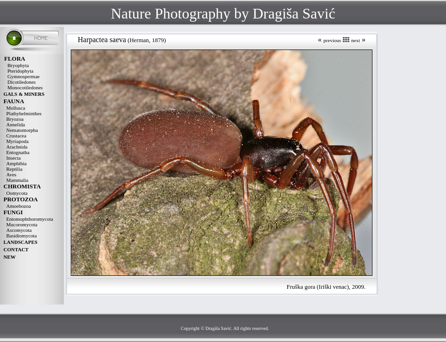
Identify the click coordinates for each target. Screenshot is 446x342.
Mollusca (15, 108)
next (355, 40)
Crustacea (16, 135)
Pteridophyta (20, 71)
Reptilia (14, 169)
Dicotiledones (21, 82)
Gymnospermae (23, 76)
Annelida (15, 124)
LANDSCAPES (20, 242)
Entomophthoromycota (29, 219)
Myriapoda (17, 141)
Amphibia (16, 163)
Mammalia (17, 180)
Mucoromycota (21, 224)
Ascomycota (19, 230)
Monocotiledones (25, 87)
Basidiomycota (21, 235)
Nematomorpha (22, 130)
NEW (10, 257)
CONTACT (16, 249)
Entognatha (18, 152)
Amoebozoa (18, 206)
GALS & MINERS (24, 94)
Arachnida (17, 146)
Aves (11, 174)
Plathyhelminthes (24, 113)
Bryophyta (18, 65)
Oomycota (17, 193)
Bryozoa (15, 119)
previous (332, 40)
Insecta (13, 158)
